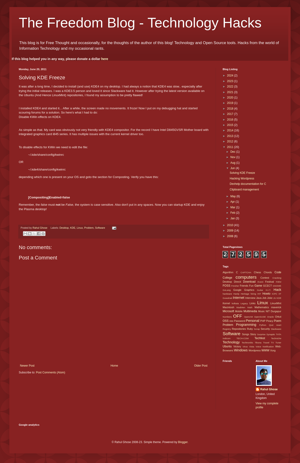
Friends (244, 285)
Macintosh (228, 307)
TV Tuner (276, 342)
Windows (241, 350)
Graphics (249, 289)
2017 (230, 114)
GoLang (227, 290)
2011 (230, 147)
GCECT (267, 285)
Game (258, 285)
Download (249, 281)
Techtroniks (247, 342)
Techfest (260, 338)
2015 (230, 125)
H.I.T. (268, 290)
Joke (270, 297)
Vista (251, 346)
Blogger (183, 442)
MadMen (240, 307)
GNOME (277, 286)
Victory (237, 346)
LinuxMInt (275, 303)
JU (274, 298)
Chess (257, 272)
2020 (230, 97)
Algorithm (228, 272)
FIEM (278, 282)
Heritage (245, 293)
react (278, 325)
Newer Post (27, 365)
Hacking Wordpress (242, 178)
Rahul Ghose (269, 389)
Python (262, 325)
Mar (233, 207)
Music (261, 311)
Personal (252, 321)
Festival (269, 281)
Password (239, 320)
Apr (233, 201)
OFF (237, 316)
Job (264, 297)
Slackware (276, 329)
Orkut (278, 316)
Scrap (257, 329)
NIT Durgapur (273, 311)
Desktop (64, 227)
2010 (230, 225)
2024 (230, 75)
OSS (226, 321)
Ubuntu (227, 346)
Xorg (273, 350)
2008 (230, 236)
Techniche (276, 338)
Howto (266, 293)
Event (260, 282)
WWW (265, 350)
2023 (230, 81)
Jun (233, 168)
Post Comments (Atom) (50, 372)
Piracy (269, 320)
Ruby (250, 328)
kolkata (235, 303)
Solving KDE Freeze (242, 173)
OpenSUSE (260, 316)
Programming (246, 324)
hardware (227, 293)
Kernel (226, 303)
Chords (268, 272)
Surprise (261, 334)
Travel (266, 342)
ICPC (274, 293)
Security (265, 328)
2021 (230, 92)
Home (114, 365)
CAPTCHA (245, 272)
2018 (230, 108)
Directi (237, 281)
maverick (276, 307)
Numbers (227, 316)
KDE (72, 227)
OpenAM (248, 316)
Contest (264, 277)
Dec (233, 151)
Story (253, 334)
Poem (277, 321)
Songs (245, 334)
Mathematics (262, 307)
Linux (80, 227)
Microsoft (228, 311)
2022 (230, 86)
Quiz (271, 325)
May (233, 196)
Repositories (239, 328)
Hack (277, 290)
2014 (230, 130)
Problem (89, 227)
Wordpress (254, 350)
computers (246, 277)
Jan (233, 218)
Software (100, 227)
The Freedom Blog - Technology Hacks (140, 22)
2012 (230, 141)
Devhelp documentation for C (248, 184)
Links (252, 303)
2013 (230, 136)
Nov (233, 157)
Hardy (236, 293)
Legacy (244, 303)
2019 (230, 103)
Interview (250, 297)
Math (249, 307)
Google (237, 289)
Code (277, 272)
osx (231, 320)
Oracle (270, 316)
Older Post (200, 365)
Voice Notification (265, 346)
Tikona (258, 342)
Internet (238, 298)
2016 (230, 119)
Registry (227, 329)
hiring (253, 293)
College (227, 277)
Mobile (239, 311)
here (104, 59)
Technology (231, 342)
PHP (262, 320)
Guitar (260, 290)
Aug (233, 162)
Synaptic (270, 334)
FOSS (226, 285)
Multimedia (250, 311)
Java (259, 297)
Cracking (276, 278)
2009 (230, 230)
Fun (251, 285)
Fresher (235, 286)
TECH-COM (242, 338)
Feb (233, 212)
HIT (259, 293)
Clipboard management (244, 189)
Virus (245, 346)
